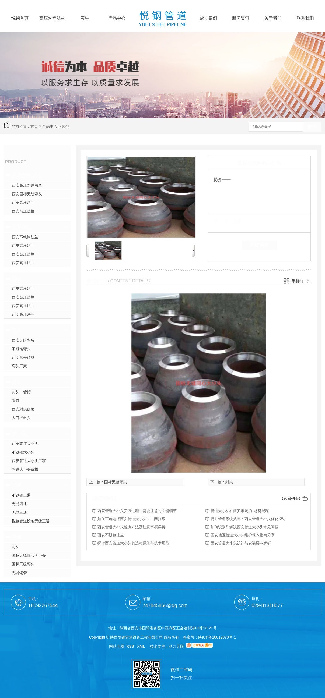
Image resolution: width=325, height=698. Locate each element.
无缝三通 (19, 512)
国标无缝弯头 (23, 564)
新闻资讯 (240, 18)
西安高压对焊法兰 (27, 185)
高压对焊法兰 (52, 18)
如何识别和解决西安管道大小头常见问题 (244, 527)
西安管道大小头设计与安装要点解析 (241, 543)
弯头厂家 (19, 366)
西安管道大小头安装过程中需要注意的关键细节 (137, 511)
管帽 (15, 400)
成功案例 (208, 18)
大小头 (19, 433)
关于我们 (273, 18)
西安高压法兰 (23, 202)
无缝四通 (19, 504)
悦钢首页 (20, 18)
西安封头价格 (23, 409)
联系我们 (305, 18)
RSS (130, 646)
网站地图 (116, 646)
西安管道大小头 (25, 443)
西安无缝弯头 (23, 340)
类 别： (223, 221)
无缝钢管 (19, 573)
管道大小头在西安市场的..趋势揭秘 (240, 511)
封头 (17, 381)
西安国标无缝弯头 (27, 194)
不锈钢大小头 (23, 452)
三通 (17, 485)
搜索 (312, 127)
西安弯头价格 (23, 357)
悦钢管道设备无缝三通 (31, 521)
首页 (34, 126)
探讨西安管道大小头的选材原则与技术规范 (133, 543)
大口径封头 (21, 418)
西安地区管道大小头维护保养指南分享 (243, 535)
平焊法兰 (21, 226)
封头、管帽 (21, 392)
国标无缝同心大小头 (29, 555)
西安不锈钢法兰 (25, 237)
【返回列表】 (291, 498)
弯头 (84, 18)
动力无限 (176, 646)
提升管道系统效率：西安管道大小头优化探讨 (248, 519)
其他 (65, 126)
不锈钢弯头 (21, 349)
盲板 (17, 278)
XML (141, 646)
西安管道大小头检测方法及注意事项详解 (131, 527)
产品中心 (116, 18)
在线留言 (259, 245)
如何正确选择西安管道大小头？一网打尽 (131, 519)
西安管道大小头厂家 (29, 461)
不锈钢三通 (21, 495)
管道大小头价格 (25, 469)
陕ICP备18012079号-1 (217, 637)
